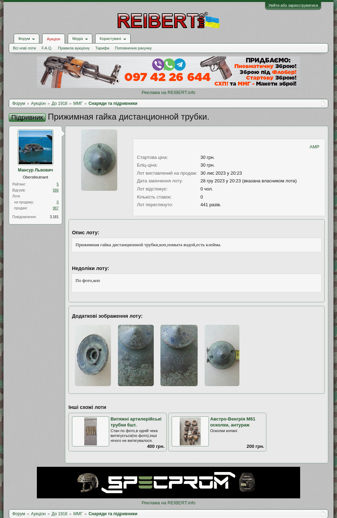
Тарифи (102, 48)
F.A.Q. (46, 48)
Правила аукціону (74, 48)
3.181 (54, 217)
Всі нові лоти (24, 48)
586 (56, 190)
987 (56, 208)
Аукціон (53, 39)
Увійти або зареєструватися (293, 5)
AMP (314, 146)
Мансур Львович (35, 170)
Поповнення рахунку (133, 48)
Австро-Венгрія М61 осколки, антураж (233, 422)
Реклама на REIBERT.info (168, 92)
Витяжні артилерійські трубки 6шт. (136, 422)
